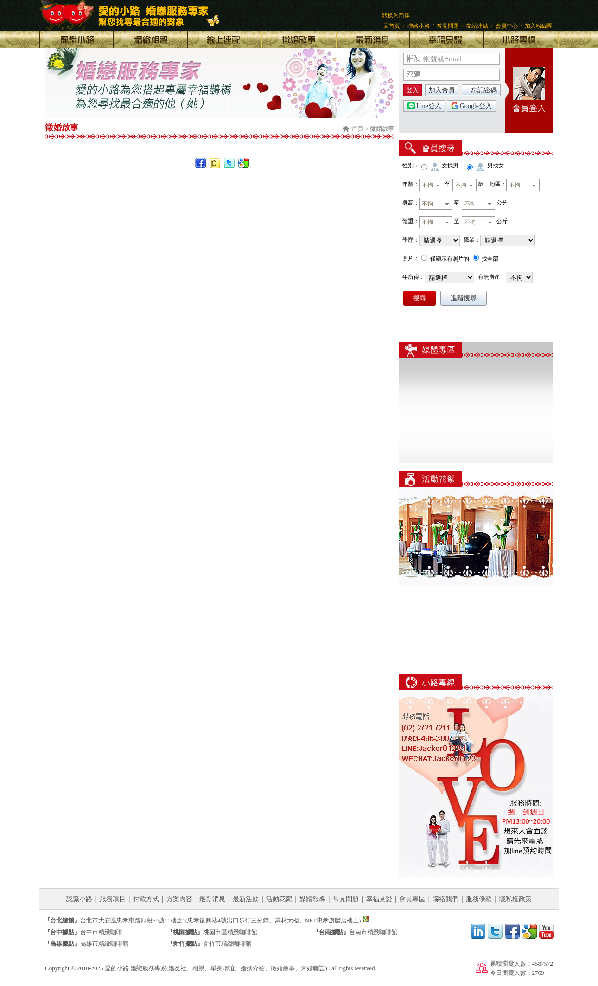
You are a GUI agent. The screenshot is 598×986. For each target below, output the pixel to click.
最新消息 (212, 899)
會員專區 (412, 899)
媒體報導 (312, 899)
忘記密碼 (484, 90)
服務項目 (113, 899)
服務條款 (479, 899)
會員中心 (507, 26)
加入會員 (442, 90)
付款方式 (146, 899)
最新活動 (246, 899)
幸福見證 (379, 899)
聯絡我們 (445, 899)
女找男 (450, 165)
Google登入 (471, 105)
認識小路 (79, 899)
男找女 (495, 165)
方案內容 (179, 899)
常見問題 (448, 26)
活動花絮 (279, 899)
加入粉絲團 (539, 26)
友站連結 (477, 26)
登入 (413, 90)
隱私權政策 (515, 899)
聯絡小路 (418, 26)
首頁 (357, 128)
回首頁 (391, 26)
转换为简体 (396, 15)
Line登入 (424, 105)
